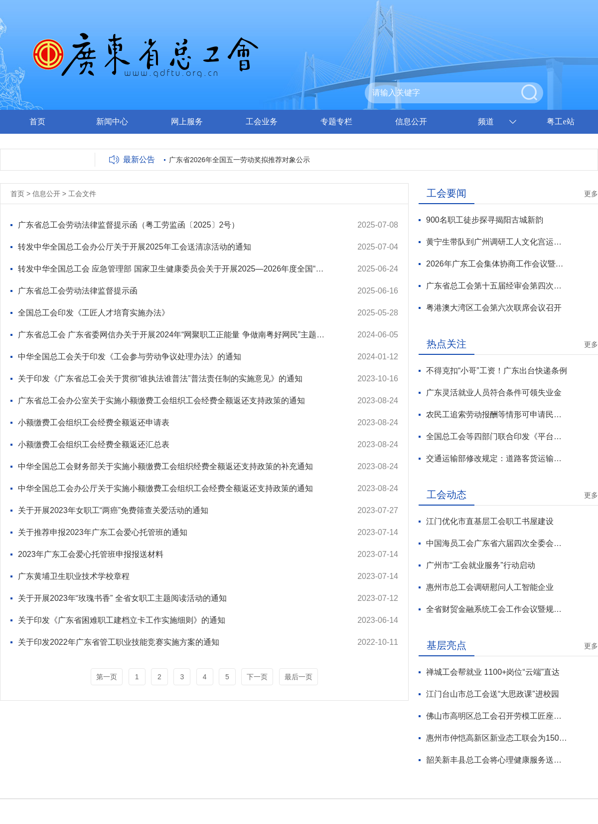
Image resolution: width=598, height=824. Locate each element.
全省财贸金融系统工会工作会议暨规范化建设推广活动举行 (496, 609)
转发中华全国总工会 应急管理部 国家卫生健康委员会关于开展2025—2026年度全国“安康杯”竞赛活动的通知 (174, 269)
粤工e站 (560, 121)
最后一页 (298, 677)
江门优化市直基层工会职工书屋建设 (490, 521)
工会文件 (82, 194)
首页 (37, 121)
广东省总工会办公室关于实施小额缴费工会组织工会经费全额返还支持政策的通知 (161, 400)
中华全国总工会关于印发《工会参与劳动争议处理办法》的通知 (129, 356)
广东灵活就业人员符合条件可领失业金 (494, 392)
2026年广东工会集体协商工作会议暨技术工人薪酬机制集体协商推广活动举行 (496, 264)
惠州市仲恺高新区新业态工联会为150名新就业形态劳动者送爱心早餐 (496, 738)
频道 (486, 121)
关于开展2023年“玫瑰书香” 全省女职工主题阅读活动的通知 (122, 598)
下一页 (257, 677)
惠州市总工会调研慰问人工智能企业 (490, 587)
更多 (591, 193)
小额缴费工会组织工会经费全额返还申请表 (93, 422)
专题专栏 (336, 121)
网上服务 (187, 121)
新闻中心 (112, 121)
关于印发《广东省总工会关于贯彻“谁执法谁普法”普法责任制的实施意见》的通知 (160, 378)
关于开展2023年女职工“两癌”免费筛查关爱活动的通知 (113, 510)
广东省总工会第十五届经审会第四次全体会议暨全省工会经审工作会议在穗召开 (496, 285)
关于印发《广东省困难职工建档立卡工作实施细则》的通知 (121, 620)
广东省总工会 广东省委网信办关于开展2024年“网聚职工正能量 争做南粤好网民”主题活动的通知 (174, 334)
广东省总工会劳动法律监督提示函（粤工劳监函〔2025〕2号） (129, 225)
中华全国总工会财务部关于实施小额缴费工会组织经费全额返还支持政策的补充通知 (165, 466)
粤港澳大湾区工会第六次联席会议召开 (494, 307)
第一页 (106, 677)
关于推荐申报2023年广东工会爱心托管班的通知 (102, 532)
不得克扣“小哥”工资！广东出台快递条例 (496, 370)
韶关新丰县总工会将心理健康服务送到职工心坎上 (496, 760)
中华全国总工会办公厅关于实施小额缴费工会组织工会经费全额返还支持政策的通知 (165, 488)
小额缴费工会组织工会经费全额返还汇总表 (93, 444)
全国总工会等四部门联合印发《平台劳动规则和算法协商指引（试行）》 (496, 436)
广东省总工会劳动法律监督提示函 (78, 290)
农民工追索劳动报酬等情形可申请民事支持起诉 (496, 414)
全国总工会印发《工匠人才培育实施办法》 (93, 312)
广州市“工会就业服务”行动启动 (480, 565)
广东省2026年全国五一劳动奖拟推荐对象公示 (239, 160)
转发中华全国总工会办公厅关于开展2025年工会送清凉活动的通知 (134, 247)
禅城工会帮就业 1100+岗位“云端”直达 (493, 672)
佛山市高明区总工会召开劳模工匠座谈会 (496, 716)
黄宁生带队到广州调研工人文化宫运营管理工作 (496, 242)
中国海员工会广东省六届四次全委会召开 (496, 543)
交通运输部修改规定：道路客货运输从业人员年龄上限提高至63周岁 (496, 458)
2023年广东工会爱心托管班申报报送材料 (90, 554)
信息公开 (411, 121)
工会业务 (262, 121)
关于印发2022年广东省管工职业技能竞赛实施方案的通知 (118, 642)
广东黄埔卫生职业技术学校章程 (74, 576)
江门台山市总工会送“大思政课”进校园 (492, 694)
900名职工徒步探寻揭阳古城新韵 (484, 220)
